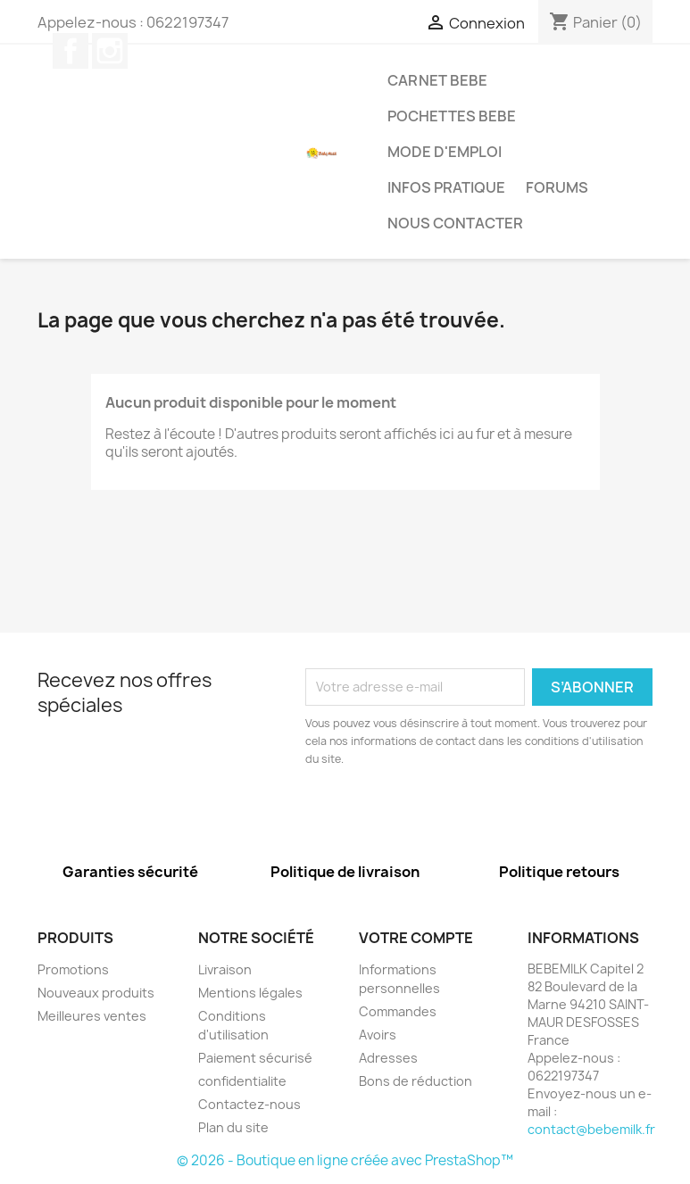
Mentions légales (250, 992)
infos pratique (446, 187)
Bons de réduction (415, 1080)
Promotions (73, 969)
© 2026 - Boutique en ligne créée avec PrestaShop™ (345, 1160)
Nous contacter (455, 223)
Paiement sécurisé (255, 1057)
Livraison (225, 969)
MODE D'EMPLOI (444, 151)
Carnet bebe (437, 80)
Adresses (388, 1057)
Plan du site (233, 1127)
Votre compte (416, 938)
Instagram (110, 51)
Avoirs (377, 1034)
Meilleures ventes (91, 1015)
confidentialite (242, 1080)
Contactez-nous (249, 1104)
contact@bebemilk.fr (591, 1129)
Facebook (70, 51)
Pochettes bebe (451, 116)
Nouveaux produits (95, 992)
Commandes (397, 1011)
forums (557, 187)
